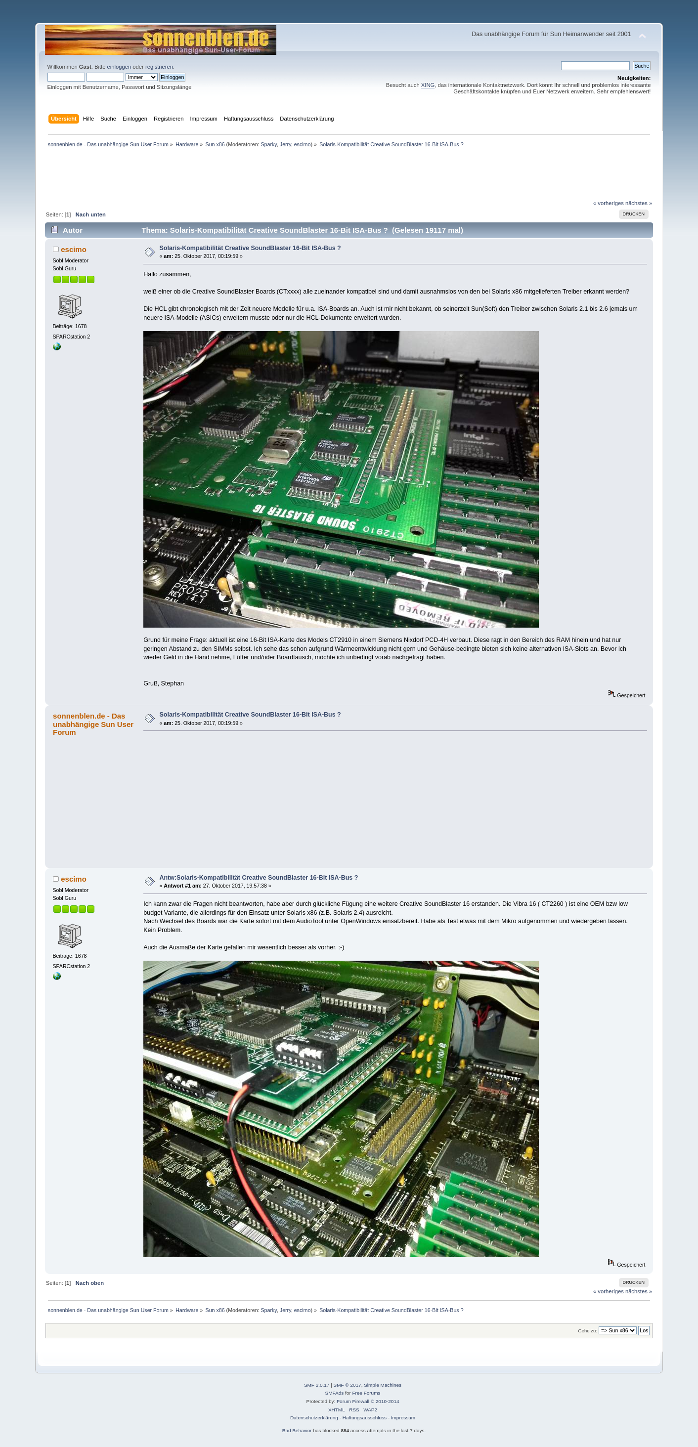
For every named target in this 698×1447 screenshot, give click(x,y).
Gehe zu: (587, 1330)
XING (428, 85)
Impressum (403, 1417)
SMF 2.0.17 (317, 1385)
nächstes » (638, 203)
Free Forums (366, 1393)
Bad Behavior (297, 1430)
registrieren (159, 67)
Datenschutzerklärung (314, 1417)
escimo (302, 144)
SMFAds (334, 1393)
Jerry (285, 144)
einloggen (119, 67)
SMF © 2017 (347, 1385)
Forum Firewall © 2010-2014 (368, 1401)
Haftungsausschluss (365, 1417)
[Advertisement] (349, 19)
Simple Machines (382, 1385)
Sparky (269, 144)
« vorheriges (608, 203)
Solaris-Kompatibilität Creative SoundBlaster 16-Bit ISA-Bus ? (250, 248)
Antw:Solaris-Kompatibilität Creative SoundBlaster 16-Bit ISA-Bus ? (259, 877)
